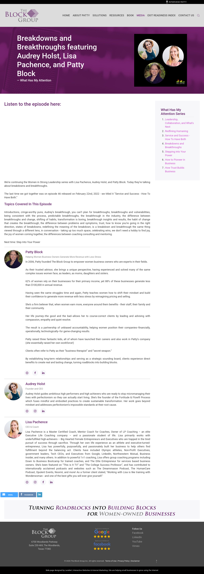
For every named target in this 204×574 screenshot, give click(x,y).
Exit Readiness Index (161, 15)
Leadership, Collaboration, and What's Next (179, 123)
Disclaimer (135, 561)
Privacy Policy (123, 561)
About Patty (81, 15)
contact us (186, 15)
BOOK (130, 15)
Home (66, 15)
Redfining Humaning (176, 131)
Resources (117, 15)
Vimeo (135, 545)
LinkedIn (137, 537)
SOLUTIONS (100, 15)
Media (141, 15)
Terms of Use (110, 561)
